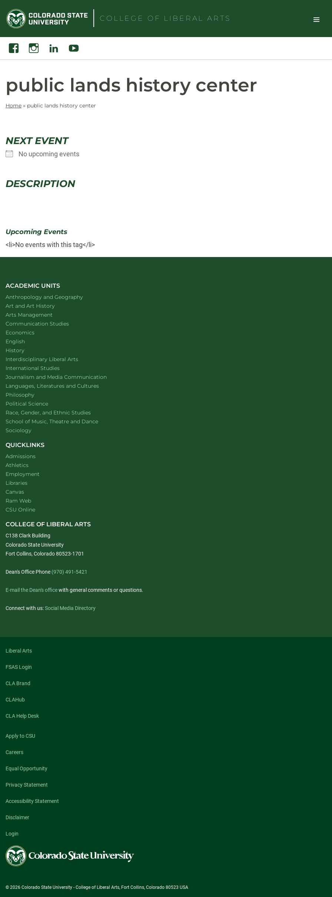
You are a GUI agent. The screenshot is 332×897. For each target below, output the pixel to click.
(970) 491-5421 (69, 572)
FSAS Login (19, 667)
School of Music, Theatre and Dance (62, 421)
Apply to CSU (20, 736)
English (24, 341)
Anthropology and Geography (54, 296)
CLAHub (15, 700)
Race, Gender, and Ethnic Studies (57, 412)
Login (12, 834)
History (24, 350)
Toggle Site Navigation (316, 19)
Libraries (16, 483)
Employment (23, 474)
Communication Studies (47, 323)
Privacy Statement (27, 785)
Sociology (28, 430)
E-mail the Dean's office (31, 590)
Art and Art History (39, 305)
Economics (29, 332)
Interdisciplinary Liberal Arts (52, 359)
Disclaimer (17, 817)
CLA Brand (18, 683)
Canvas (15, 491)
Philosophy (29, 394)
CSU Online (20, 509)
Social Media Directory (70, 608)
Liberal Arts (19, 651)
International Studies (42, 367)
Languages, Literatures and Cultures (62, 385)
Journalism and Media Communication (65, 376)
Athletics (17, 465)
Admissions (21, 456)
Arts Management (39, 314)
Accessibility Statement (32, 801)
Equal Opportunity (26, 768)
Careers (14, 752)
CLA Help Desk (22, 716)
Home (13, 105)
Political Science (36, 403)
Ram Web (18, 500)
